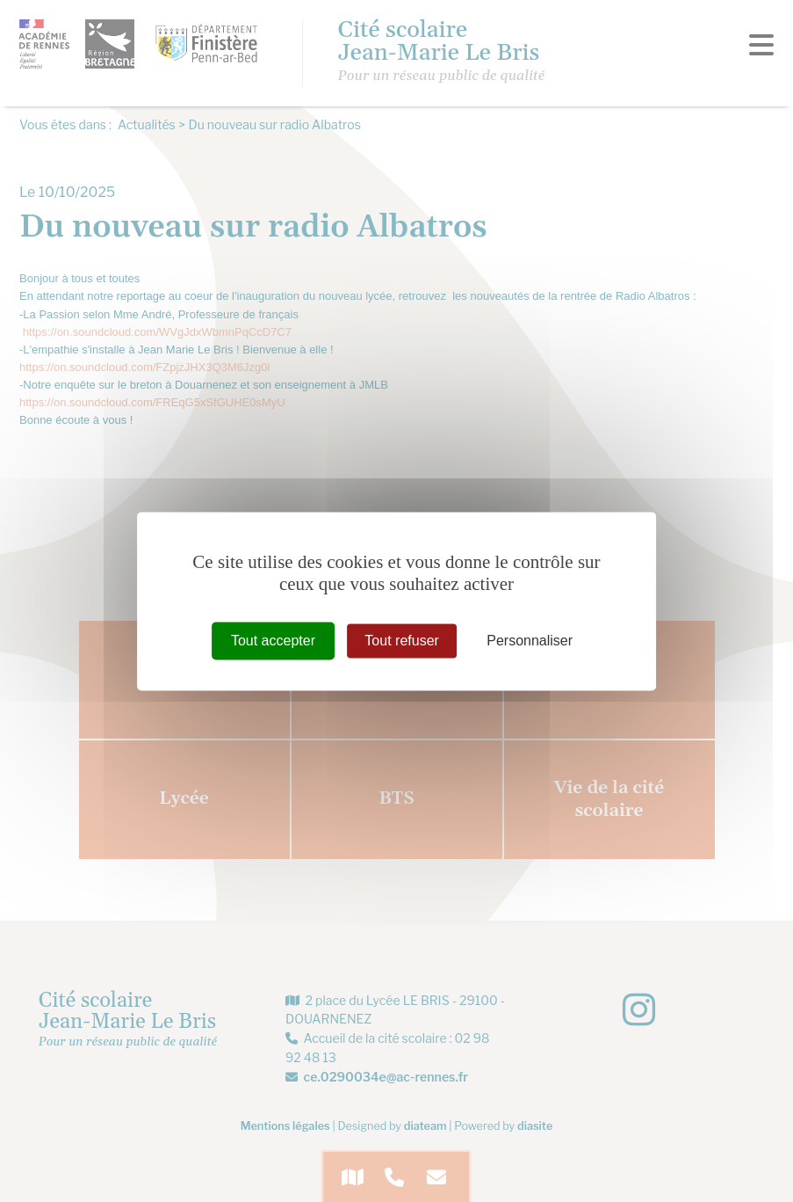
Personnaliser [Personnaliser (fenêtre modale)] (530, 640)
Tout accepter (273, 640)
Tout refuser (401, 640)
